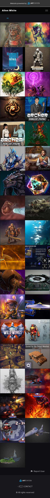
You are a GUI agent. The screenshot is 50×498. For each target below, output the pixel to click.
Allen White (9, 10)
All (8, 18)
